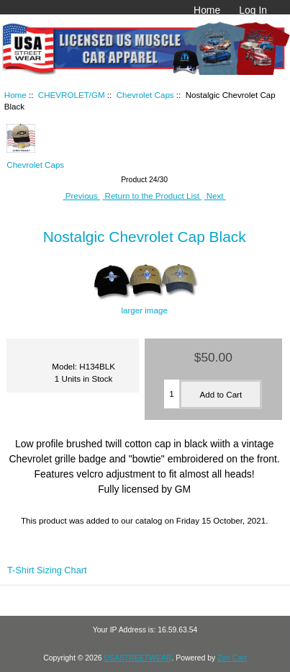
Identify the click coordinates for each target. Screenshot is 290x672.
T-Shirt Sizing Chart (47, 570)
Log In (253, 10)
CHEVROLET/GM (71, 94)
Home (207, 10)
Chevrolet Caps (145, 94)
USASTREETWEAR (137, 658)
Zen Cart (232, 658)
